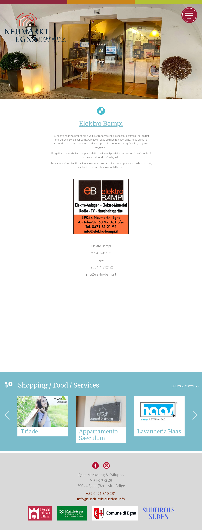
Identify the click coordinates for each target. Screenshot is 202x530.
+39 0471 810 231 (101, 493)
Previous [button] (7, 415)
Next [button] (194, 415)
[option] (101, 419)
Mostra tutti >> (185, 386)
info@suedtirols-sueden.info (101, 499)
